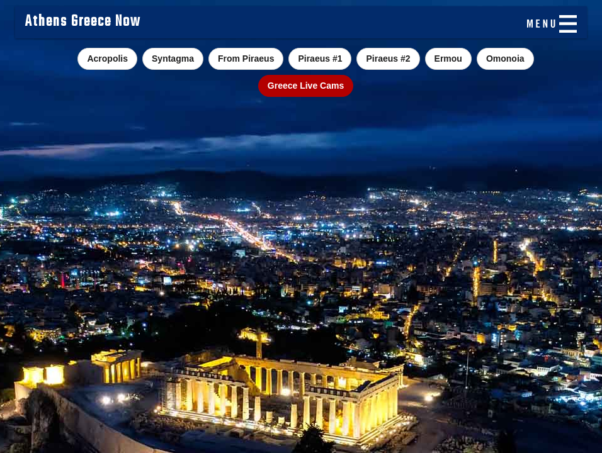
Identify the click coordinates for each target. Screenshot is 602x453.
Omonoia (505, 58)
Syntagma (173, 58)
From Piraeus (246, 58)
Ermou (448, 58)
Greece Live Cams (306, 86)
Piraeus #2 (388, 58)
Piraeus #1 (320, 58)
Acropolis (107, 58)
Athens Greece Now (82, 22)
